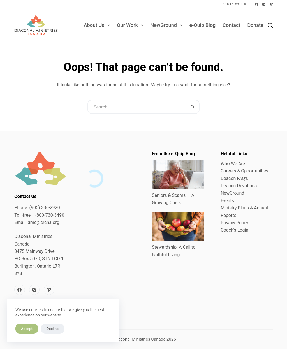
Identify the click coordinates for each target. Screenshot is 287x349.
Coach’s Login (234, 230)
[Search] (270, 25)
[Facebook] (256, 4)
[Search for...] (136, 107)
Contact (231, 25)
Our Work (131, 25)
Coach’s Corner (234, 4)
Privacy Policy (234, 222)
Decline (53, 329)
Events (227, 200)
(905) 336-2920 (44, 207)
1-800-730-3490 (48, 215)
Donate (255, 25)
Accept (27, 329)
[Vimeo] (271, 4)
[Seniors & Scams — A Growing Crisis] (178, 174)
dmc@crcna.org (43, 222)
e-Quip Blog (202, 25)
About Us (98, 25)
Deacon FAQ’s (234, 178)
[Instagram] (263, 4)
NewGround (167, 25)
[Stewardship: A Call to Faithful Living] (178, 226)
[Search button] (193, 107)
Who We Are (233, 163)
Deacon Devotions (239, 185)
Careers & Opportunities (244, 171)
